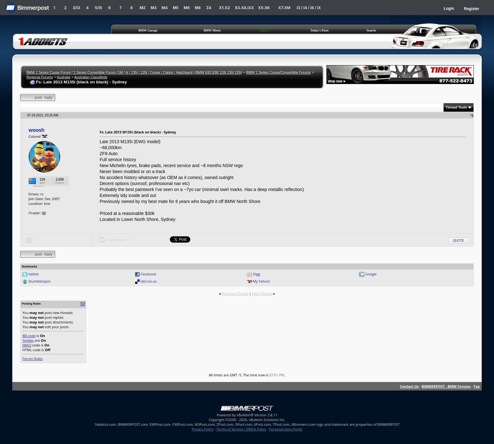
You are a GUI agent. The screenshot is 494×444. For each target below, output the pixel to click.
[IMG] (26, 345)
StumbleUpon (39, 281)
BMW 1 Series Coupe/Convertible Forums (278, 72)
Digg (256, 274)
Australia (63, 77)
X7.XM (284, 7)
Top (477, 386)
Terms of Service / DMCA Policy (241, 429)
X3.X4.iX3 (244, 7)
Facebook (148, 274)
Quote (458, 240)
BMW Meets (212, 30)
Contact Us (409, 386)
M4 (165, 7)
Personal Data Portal (285, 429)
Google (370, 274)
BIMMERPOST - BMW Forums (446, 386)
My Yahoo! (261, 281)
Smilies (28, 340)
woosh (36, 129)
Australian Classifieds (90, 77)
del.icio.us (149, 281)
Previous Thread (235, 293)
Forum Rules (32, 358)
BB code (29, 335)
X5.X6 (263, 7)
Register (471, 9)
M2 (143, 7)
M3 (154, 7)
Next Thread (262, 293)
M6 (187, 7)
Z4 (208, 7)
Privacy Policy (203, 429)
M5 (176, 7)
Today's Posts (319, 30)
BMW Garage (148, 30)
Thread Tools (456, 107)
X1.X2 (224, 7)
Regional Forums (39, 77)
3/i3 (76, 7)
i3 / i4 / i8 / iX (309, 7)
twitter (33, 274)
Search (371, 30)
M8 (198, 7)
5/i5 (98, 7)
